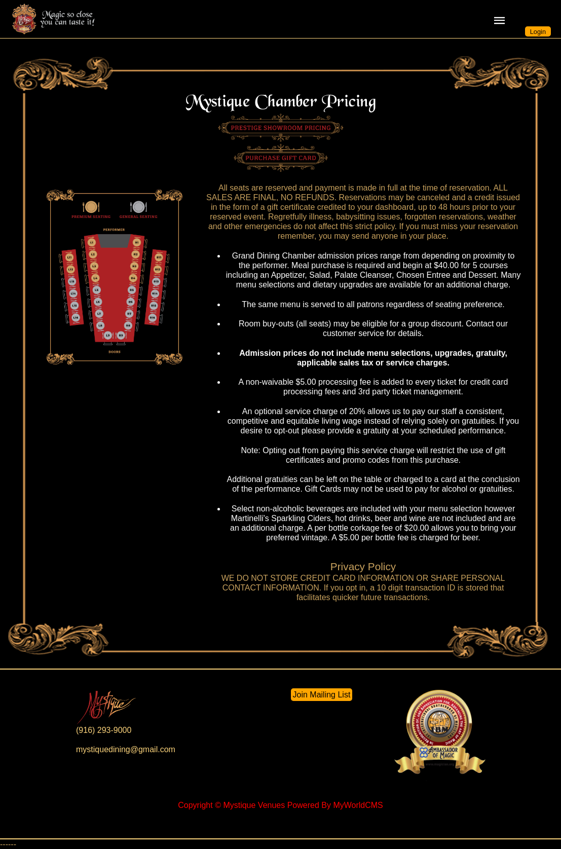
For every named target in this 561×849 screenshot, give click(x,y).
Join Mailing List (322, 694)
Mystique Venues (254, 805)
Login (538, 31)
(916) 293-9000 (103, 730)
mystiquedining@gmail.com (125, 749)
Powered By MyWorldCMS (335, 805)
